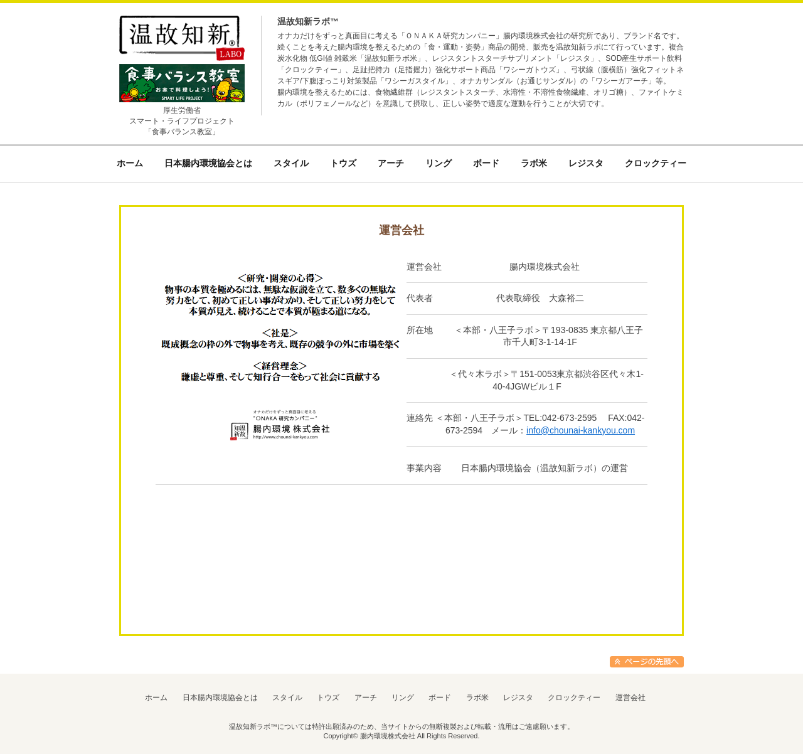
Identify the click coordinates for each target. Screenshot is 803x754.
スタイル (287, 697)
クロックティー (574, 697)
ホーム (156, 697)
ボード (439, 697)
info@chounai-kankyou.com (580, 430)
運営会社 (630, 697)
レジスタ (518, 697)
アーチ (365, 697)
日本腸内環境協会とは (220, 697)
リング (402, 697)
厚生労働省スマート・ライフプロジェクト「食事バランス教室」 (182, 121)
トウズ (328, 697)
